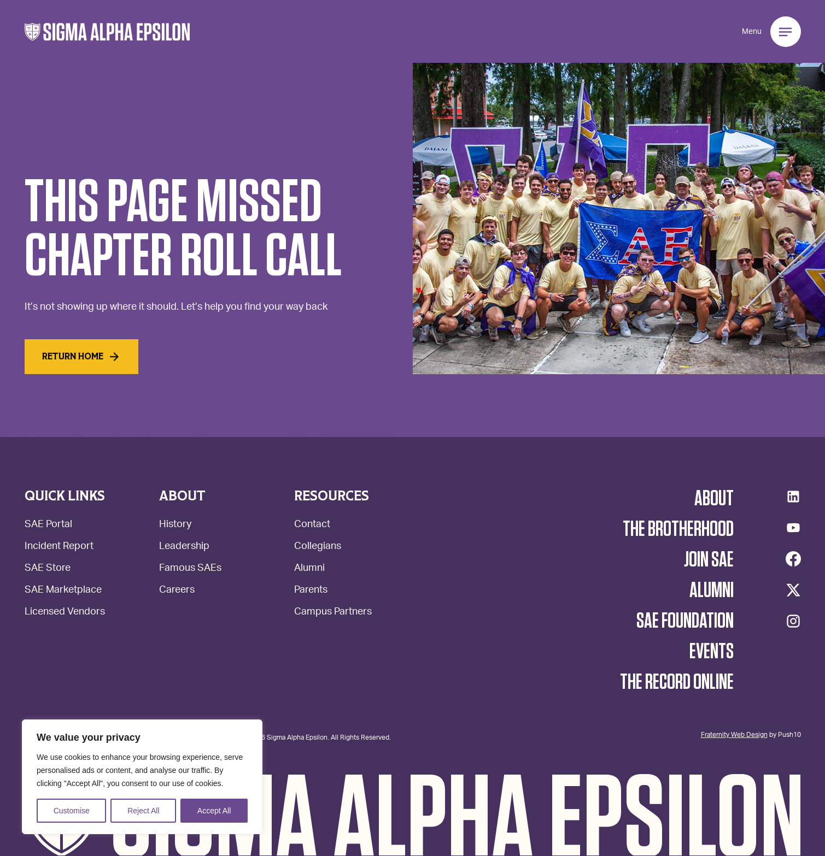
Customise (72, 810)
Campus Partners (333, 612)
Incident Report (59, 547)
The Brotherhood (678, 529)
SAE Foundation (685, 621)
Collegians (317, 547)
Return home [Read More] (81, 358)
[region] (142, 776)
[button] (107, 32)
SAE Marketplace (63, 591)
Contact (312, 525)
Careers (177, 591)
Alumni (309, 569)
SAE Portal (48, 525)
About (714, 499)
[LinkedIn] (793, 496)
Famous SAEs (190, 569)
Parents (310, 591)
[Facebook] (793, 558)
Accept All (214, 810)
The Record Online (677, 682)
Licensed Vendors (65, 612)
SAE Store (48, 569)
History (175, 525)
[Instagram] (793, 621)
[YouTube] (793, 527)
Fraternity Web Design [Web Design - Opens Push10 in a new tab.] (734, 734)
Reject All (143, 810)
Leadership (184, 547)
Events (711, 652)
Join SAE (709, 560)
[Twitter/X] (793, 590)
